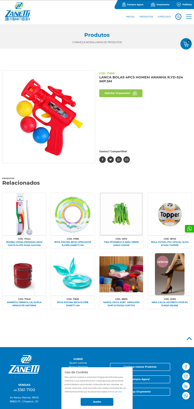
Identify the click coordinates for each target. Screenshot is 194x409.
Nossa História (78, 366)
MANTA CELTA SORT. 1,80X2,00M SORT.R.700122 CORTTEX (121, 304)
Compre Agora (135, 4)
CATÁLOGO (164, 16)
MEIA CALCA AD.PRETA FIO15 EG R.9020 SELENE (170, 304)
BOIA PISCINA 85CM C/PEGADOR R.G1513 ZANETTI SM (72, 244)
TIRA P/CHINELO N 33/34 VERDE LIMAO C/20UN (121, 244)
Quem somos (78, 362)
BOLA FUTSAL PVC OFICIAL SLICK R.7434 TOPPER (170, 244)
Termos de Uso (114, 392)
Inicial (130, 16)
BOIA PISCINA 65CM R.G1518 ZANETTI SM (72, 304)
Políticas (187, 4)
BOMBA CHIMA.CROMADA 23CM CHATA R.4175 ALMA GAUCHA (24, 244)
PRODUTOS (146, 16)
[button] (189, 17)
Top (189, 338)
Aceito (97, 401)
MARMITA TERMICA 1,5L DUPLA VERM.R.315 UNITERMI (24, 304)
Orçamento (163, 4)
